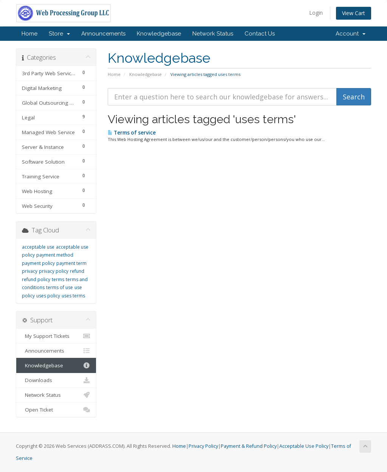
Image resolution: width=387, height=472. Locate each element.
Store (59, 33)
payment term (71, 263)
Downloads (56, 380)
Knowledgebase (159, 33)
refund (77, 271)
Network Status (212, 33)
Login (316, 12)
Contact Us (260, 33)
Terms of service (132, 132)
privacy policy (53, 271)
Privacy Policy (203, 446)
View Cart (353, 13)
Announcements (103, 33)
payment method (54, 255)
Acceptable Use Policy (303, 446)
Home (29, 33)
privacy (29, 271)
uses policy (48, 295)
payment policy (38, 263)
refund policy (36, 279)
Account (350, 33)
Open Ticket (56, 409)
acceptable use (38, 247)
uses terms (73, 295)
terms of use (59, 287)
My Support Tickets (56, 335)
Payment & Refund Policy (249, 446)
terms (58, 279)
